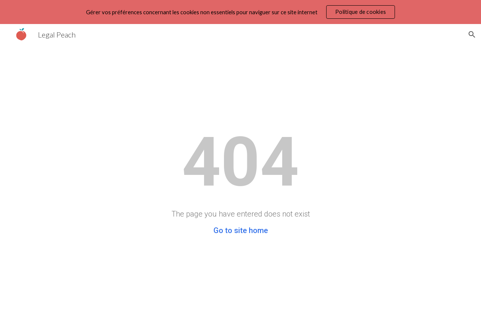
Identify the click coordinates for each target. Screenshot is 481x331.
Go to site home (240, 230)
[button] (472, 35)
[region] (240, 12)
